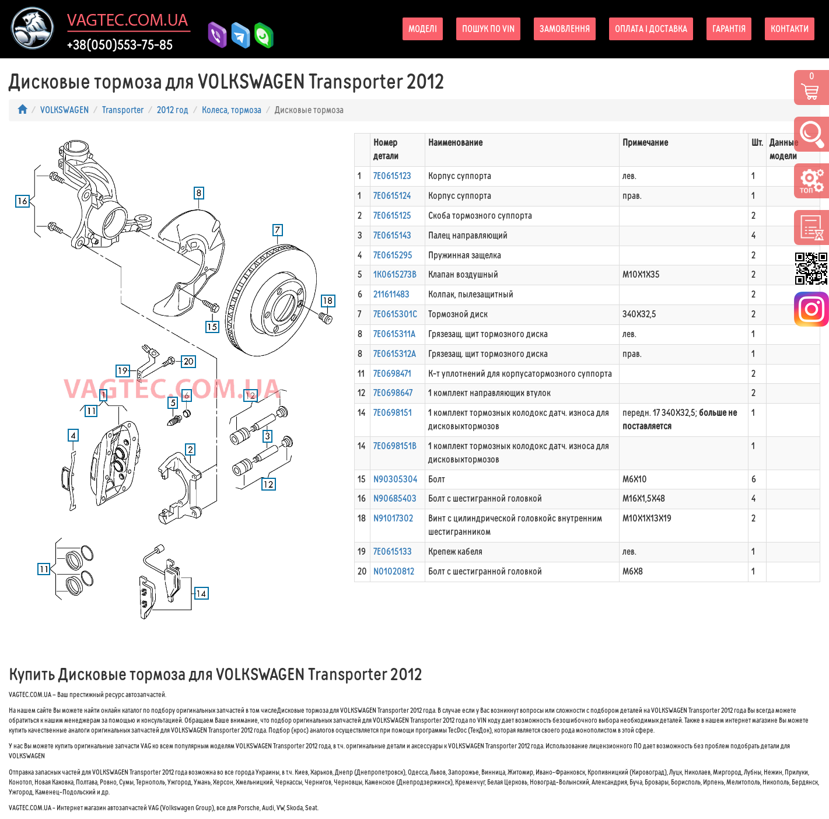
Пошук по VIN (488, 28)
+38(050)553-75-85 (120, 45)
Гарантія (729, 28)
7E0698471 (392, 373)
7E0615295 (392, 255)
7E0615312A (394, 353)
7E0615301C (395, 314)
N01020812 (393, 571)
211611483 (391, 294)
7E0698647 (392, 392)
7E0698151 (392, 412)
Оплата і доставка (651, 28)
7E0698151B (395, 446)
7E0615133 (392, 551)
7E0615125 (392, 215)
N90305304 (395, 479)
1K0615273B (395, 274)
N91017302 (393, 518)
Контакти (790, 28)
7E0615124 (392, 195)
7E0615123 (392, 175)
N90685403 (395, 498)
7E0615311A (394, 334)
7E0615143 (392, 235)
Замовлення (565, 28)
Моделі (422, 28)
